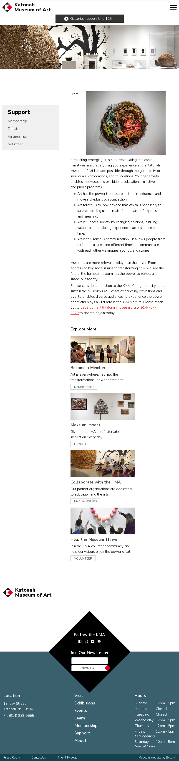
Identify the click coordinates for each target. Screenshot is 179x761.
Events (80, 710)
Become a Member (88, 367)
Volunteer (15, 144)
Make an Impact (85, 425)
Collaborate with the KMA (96, 482)
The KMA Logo (67, 758)
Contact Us (38, 758)
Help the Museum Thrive (94, 539)
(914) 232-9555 (21, 715)
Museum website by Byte (155, 758)
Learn (79, 718)
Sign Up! (88, 668)
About (80, 740)
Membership (17, 121)
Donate (13, 128)
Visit (78, 695)
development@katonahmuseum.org (108, 307)
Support (19, 112)
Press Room (11, 758)
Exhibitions (84, 703)
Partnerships (17, 136)
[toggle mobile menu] (173, 7)
